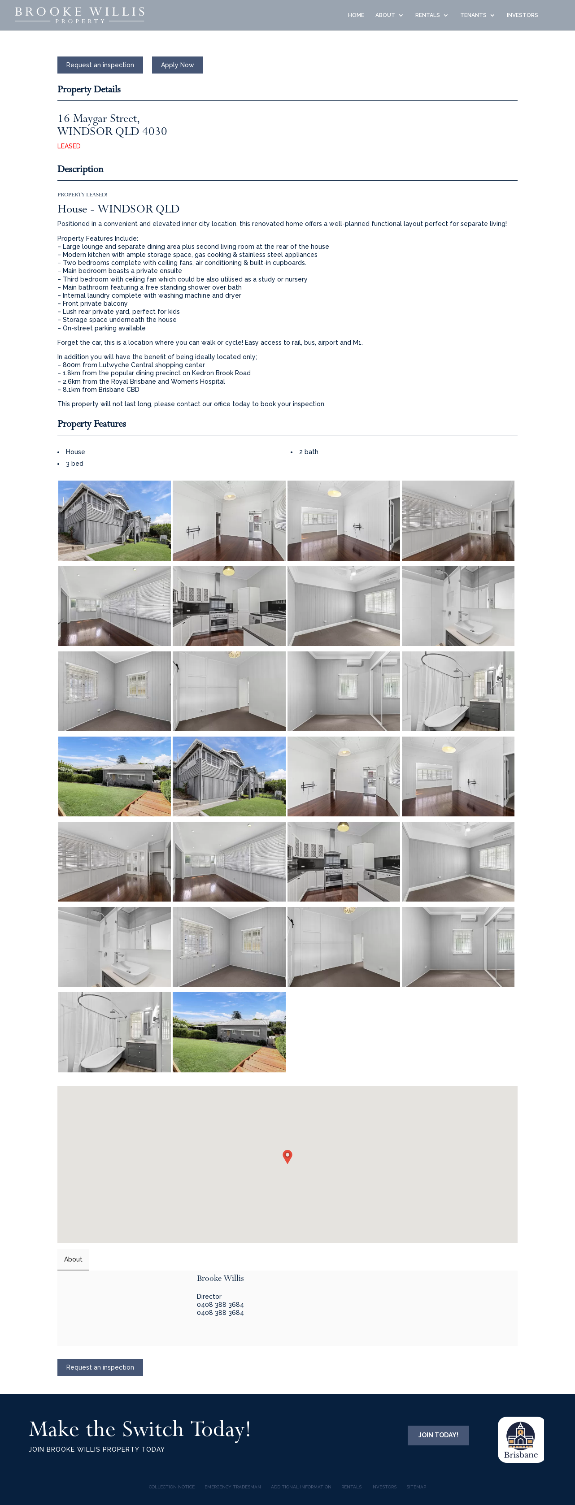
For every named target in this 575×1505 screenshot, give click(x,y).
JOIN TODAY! (438, 1435)
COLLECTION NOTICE (172, 1486)
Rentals (351, 1486)
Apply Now (177, 65)
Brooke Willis (220, 1278)
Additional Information (301, 1486)
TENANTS (473, 15)
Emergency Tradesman (233, 1486)
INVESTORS (522, 15)
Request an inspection (100, 65)
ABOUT (385, 15)
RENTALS (427, 15)
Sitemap (416, 1486)
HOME (356, 15)
